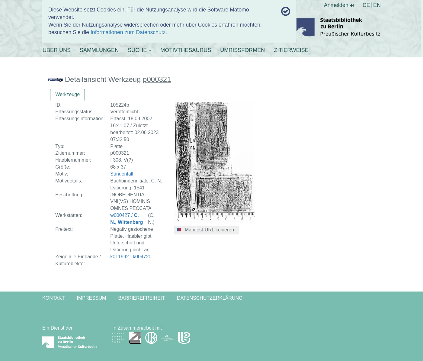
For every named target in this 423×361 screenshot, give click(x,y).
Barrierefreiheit (141, 298)
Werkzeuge (67, 94)
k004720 (142, 256)
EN (377, 5)
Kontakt (53, 298)
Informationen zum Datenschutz (128, 32)
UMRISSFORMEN (242, 50)
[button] (206, 230)
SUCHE (139, 50)
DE (366, 5)
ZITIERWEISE (291, 50)
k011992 (119, 256)
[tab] (67, 95)
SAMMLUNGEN (99, 50)
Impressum (91, 298)
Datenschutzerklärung (210, 298)
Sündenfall (121, 173)
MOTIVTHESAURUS (185, 50)
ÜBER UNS (57, 50)
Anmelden (339, 5)
